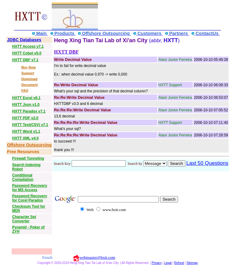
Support (27, 73)
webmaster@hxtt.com (97, 257)
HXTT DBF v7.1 (25, 60)
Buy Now (28, 67)
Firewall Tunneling (28, 158)
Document (29, 85)
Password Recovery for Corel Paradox (29, 198)
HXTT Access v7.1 (28, 46)
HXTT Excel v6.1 (26, 98)
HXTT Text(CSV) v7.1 (30, 125)
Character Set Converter (24, 219)
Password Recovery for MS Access (29, 188)
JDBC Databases (24, 39)
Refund (179, 263)
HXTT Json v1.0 (25, 104)
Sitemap (192, 263)
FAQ (24, 90)
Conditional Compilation (22, 177)
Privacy (157, 263)
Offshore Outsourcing (29, 145)
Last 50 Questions (207, 163)
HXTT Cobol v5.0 (26, 53)
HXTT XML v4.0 (25, 138)
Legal (167, 263)
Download (29, 79)
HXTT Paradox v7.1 (29, 111)
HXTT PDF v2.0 (25, 118)
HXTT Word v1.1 (26, 131)
